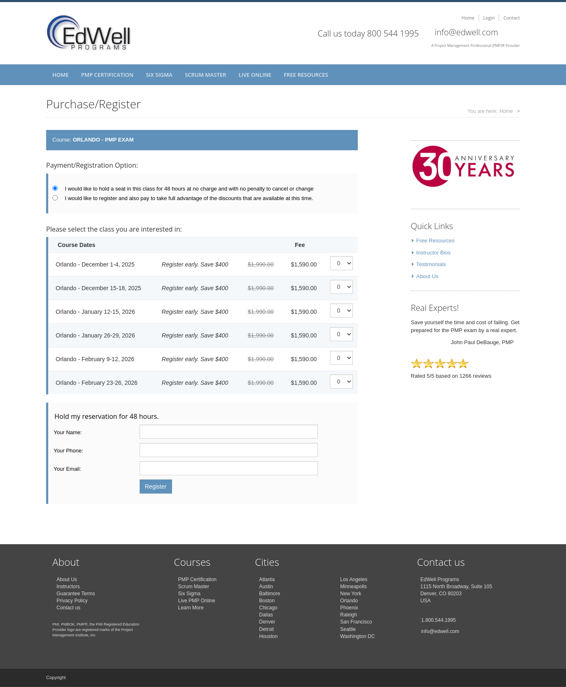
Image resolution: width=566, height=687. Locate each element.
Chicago (268, 608)
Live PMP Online (196, 601)
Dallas (266, 615)
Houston (268, 636)
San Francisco (356, 622)
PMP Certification (107, 74)
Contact (511, 18)
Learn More (191, 608)
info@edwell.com (466, 32)
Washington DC (357, 636)
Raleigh (348, 615)
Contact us (68, 608)
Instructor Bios (433, 252)
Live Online (255, 74)
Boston (267, 601)
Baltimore (270, 594)
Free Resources (306, 74)
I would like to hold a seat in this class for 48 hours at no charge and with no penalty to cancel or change (189, 189)
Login (489, 18)
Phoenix (349, 608)
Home (468, 18)
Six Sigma (159, 74)
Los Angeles (353, 579)
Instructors (68, 586)
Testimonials (431, 264)
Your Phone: (68, 450)
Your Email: (67, 469)
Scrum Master (205, 74)
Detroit (266, 629)
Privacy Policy (72, 601)
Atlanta (267, 579)
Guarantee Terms (76, 594)
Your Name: (68, 432)
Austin (266, 586)
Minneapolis (353, 586)
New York (351, 594)
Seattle (348, 629)
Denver (267, 622)
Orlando (349, 601)
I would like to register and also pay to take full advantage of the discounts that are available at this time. (189, 198)
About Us (427, 276)
